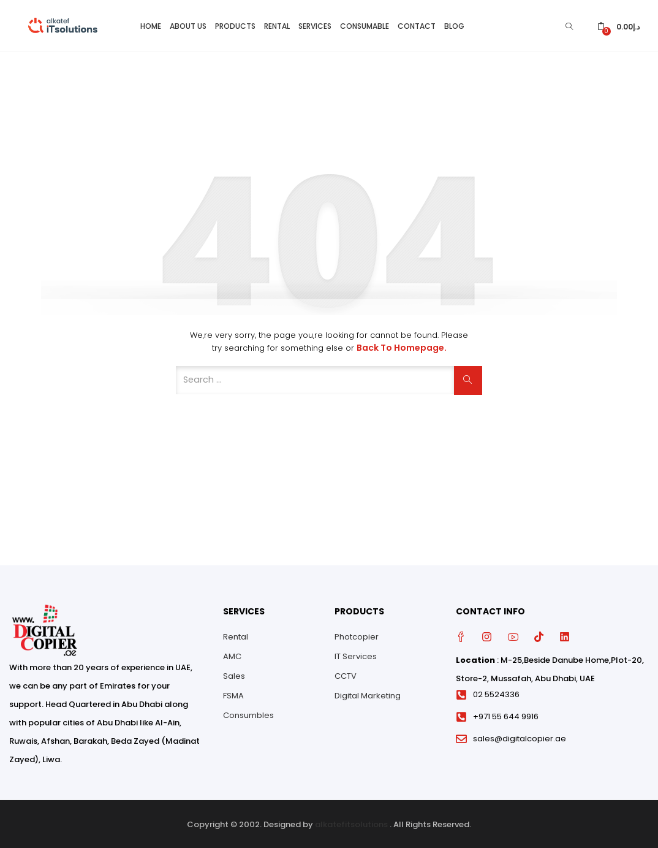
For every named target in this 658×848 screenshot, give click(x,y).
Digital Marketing (368, 694)
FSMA (233, 694)
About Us (188, 25)
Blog (454, 25)
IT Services (356, 654)
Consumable (364, 25)
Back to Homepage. (402, 346)
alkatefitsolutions (351, 823)
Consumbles (248, 713)
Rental (277, 25)
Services (314, 25)
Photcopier (357, 635)
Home (150, 25)
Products (235, 25)
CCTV (346, 674)
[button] (618, 25)
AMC (232, 654)
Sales (234, 674)
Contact (417, 25)
